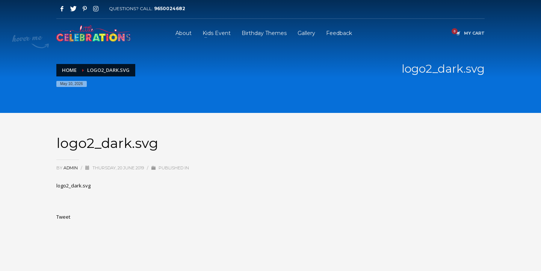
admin (71, 168)
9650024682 (169, 8)
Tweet (63, 216)
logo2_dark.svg (73, 185)
